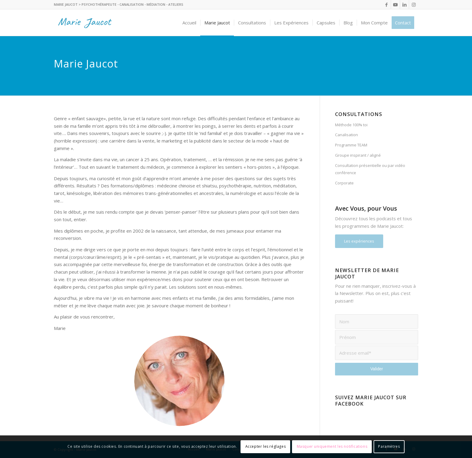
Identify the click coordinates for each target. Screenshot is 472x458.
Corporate (344, 183)
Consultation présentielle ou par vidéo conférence (370, 169)
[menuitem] (189, 22)
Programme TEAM (351, 145)
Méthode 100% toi (351, 124)
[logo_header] (86, 22)
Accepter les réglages (265, 446)
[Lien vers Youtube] (395, 4)
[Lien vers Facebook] (386, 4)
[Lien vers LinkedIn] (404, 4)
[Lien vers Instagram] (413, 4)
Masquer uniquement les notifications (332, 446)
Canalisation (346, 134)
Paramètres (389, 446)
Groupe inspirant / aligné (358, 155)
